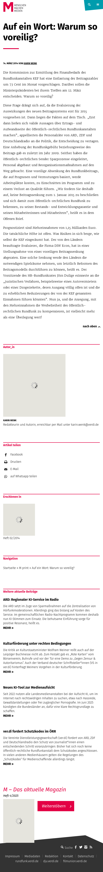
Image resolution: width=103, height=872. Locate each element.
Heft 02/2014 (19, 522)
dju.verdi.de (50, 861)
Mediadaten (32, 856)
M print (24, 568)
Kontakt (68, 856)
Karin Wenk (30, 63)
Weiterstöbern (54, 806)
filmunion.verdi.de (75, 861)
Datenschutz (86, 856)
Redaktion (51, 856)
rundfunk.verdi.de (26, 861)
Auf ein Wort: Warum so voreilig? (53, 568)
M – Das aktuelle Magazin (34, 789)
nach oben (90, 326)
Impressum (12, 856)
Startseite (9, 568)
